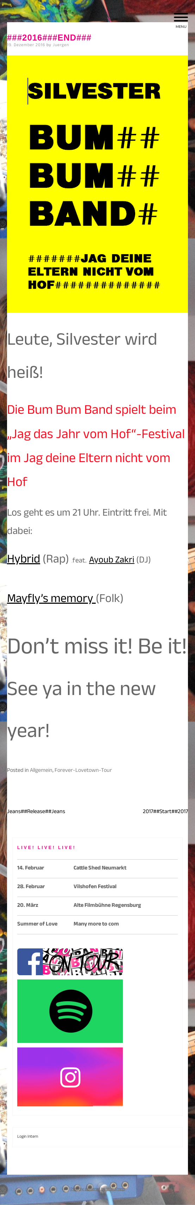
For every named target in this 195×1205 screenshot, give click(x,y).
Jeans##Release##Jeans (36, 812)
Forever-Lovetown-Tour (83, 771)
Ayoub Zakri (111, 561)
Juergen (61, 45)
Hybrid (23, 561)
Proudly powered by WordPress (97, 1189)
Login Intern (27, 1137)
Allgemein (41, 771)
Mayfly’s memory (51, 600)
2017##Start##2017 (165, 812)
